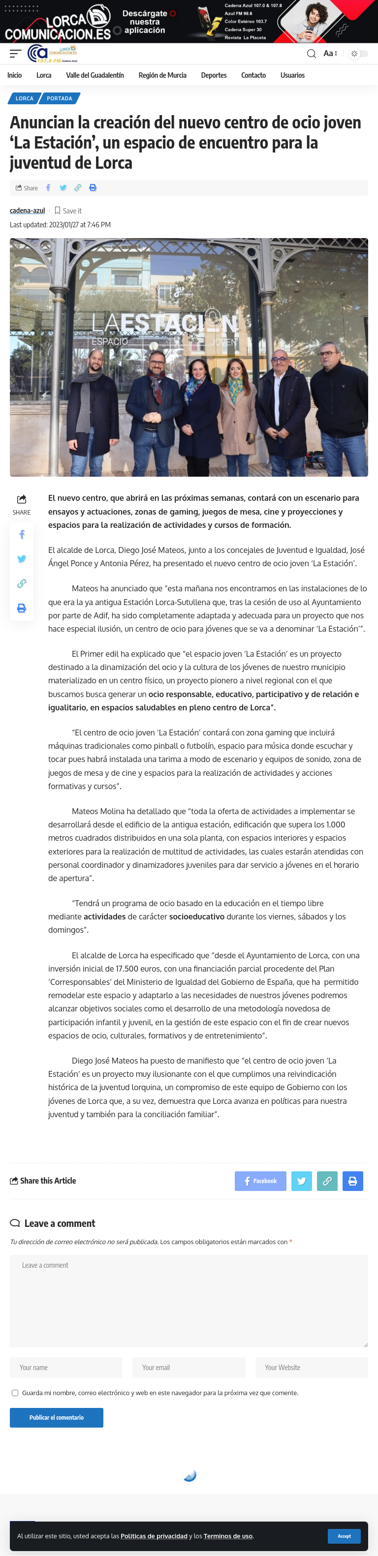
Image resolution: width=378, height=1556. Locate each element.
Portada (59, 102)
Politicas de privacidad (154, 1536)
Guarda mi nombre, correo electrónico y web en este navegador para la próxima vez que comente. (160, 1396)
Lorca (24, 102)
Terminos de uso (228, 1536)
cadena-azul (27, 214)
